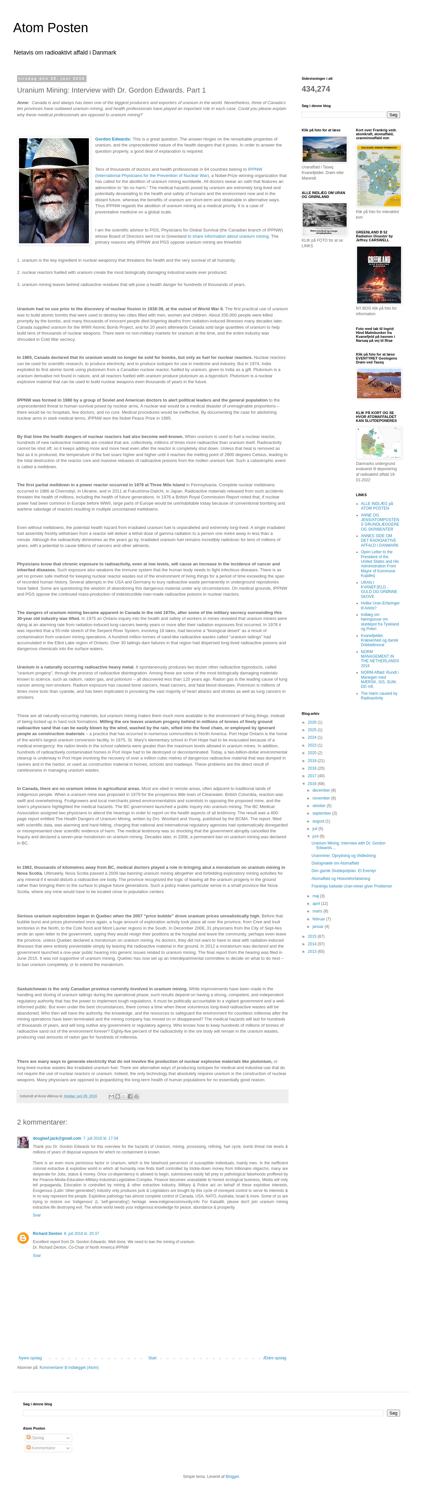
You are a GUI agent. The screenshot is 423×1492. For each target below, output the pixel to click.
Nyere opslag (30, 1358)
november (321, 798)
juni (316, 836)
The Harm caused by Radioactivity (379, 695)
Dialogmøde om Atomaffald (335, 863)
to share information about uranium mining (228, 236)
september (322, 813)
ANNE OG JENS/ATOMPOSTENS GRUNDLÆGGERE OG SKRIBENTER (380, 522)
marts (317, 911)
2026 (313, 722)
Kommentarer (41, 1448)
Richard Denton (47, 1233)
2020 (313, 753)
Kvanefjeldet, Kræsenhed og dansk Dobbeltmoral (379, 640)
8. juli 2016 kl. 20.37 (81, 1233)
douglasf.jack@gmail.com (57, 1138)
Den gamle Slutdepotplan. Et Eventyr (344, 870)
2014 (313, 944)
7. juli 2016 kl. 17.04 (100, 1138)
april (316, 903)
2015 (313, 936)
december (321, 790)
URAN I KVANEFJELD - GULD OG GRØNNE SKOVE (379, 589)
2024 (313, 737)
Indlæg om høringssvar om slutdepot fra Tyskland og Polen (380, 621)
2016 (313, 783)
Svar (37, 1215)
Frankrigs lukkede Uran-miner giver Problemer (352, 886)
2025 (313, 730)
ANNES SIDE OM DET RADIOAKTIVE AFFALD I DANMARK (380, 541)
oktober (319, 805)
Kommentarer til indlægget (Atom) (69, 1367)
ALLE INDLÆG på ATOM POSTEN (377, 506)
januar (318, 926)
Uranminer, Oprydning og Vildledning (344, 855)
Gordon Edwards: (113, 139)
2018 (313, 768)
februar (319, 919)
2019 (313, 760)
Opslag (35, 1438)
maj (316, 896)
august (318, 821)
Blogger (232, 1476)
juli (315, 828)
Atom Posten (50, 27)
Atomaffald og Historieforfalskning (341, 878)
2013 (313, 951)
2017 (313, 776)
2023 (313, 745)
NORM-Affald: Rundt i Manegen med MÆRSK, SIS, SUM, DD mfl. (380, 679)
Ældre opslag (274, 1358)
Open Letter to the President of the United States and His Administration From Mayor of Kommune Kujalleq (380, 564)
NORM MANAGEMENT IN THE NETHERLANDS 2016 (380, 658)
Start (152, 1358)
